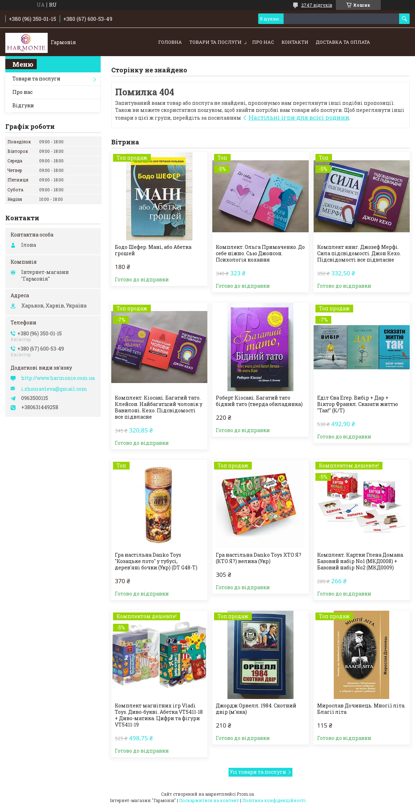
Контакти (294, 42)
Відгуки (23, 105)
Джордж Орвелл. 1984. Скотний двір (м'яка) (256, 709)
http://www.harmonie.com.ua (58, 378)
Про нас (263, 42)
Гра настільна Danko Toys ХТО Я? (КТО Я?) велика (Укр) (258, 558)
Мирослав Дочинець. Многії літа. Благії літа (361, 709)
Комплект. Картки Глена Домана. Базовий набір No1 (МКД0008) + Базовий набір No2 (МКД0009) (360, 561)
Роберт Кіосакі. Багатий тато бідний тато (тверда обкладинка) (259, 401)
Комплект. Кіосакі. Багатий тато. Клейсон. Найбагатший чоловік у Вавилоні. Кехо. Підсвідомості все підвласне (158, 407)
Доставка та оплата (343, 42)
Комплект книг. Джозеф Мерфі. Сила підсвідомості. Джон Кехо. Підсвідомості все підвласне (359, 253)
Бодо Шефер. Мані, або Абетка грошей (153, 250)
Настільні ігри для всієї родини (299, 117)
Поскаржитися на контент (209, 800)
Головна (170, 42)
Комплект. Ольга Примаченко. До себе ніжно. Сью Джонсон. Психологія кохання (260, 253)
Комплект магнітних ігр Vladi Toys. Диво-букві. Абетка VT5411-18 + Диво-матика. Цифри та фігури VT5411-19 (159, 715)
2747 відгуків (316, 5)
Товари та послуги (215, 42)
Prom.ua (245, 794)
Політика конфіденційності (274, 800)
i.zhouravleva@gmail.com (54, 389)
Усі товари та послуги (258, 772)
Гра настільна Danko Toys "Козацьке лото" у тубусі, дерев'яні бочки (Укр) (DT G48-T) (156, 561)
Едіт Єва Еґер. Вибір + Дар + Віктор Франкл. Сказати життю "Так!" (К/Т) (357, 404)
